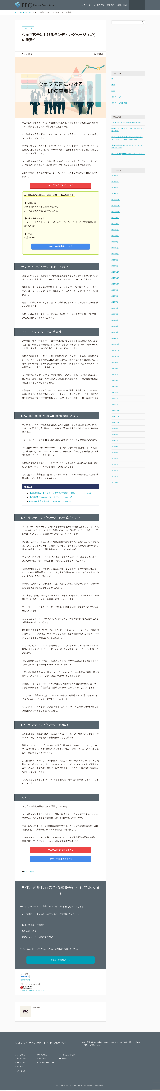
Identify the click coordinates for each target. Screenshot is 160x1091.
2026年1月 (115, 194)
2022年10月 (116, 422)
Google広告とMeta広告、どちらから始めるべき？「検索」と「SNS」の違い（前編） (127, 138)
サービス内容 (99, 5)
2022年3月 (115, 464)
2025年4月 (115, 248)
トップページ (85, 5)
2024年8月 (115, 296)
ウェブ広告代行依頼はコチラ (60, 185)
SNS (113, 91)
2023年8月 (115, 368)
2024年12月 (116, 272)
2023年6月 (115, 380)
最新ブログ (42, 1059)
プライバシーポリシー (46, 1063)
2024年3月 (115, 326)
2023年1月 (115, 404)
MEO (113, 85)
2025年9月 (115, 218)
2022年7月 (115, 440)
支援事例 (110, 5)
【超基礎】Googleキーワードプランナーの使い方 (52, 498)
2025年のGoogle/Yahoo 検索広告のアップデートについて (128, 155)
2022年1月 (115, 477)
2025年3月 (115, 254)
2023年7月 (115, 374)
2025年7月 (115, 230)
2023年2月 (115, 398)
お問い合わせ (122, 5)
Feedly (62, 1059)
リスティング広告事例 (119, 103)
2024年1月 (115, 338)
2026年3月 (115, 182)
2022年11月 (116, 416)
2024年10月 (116, 284)
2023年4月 (115, 386)
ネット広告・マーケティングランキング (32, 991)
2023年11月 (116, 350)
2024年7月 (115, 302)
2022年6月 (115, 446)
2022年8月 (115, 434)
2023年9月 (115, 362)
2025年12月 (116, 200)
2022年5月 (115, 452)
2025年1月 (115, 266)
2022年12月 (116, 410)
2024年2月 (115, 332)
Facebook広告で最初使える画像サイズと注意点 (51, 502)
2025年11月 (116, 206)
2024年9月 (115, 290)
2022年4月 (115, 458)
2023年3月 (115, 392)
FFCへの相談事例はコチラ (60, 247)
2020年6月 (115, 483)
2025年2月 (115, 260)
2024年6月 (115, 308)
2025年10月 (116, 212)
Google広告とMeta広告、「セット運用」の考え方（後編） (128, 130)
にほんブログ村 (25, 981)
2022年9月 (115, 428)
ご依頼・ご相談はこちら (60, 961)
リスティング (29, 873)
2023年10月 (116, 356)
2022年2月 (115, 470)
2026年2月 (115, 188)
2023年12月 (116, 344)
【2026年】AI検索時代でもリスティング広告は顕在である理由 (128, 146)
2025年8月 (115, 224)
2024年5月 (115, 314)
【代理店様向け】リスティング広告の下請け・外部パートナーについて (62, 493)
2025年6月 (115, 236)
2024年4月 (115, 320)
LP (112, 79)
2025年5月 (115, 242)
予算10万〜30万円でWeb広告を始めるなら (126, 122)
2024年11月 (116, 278)
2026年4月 (115, 175)
